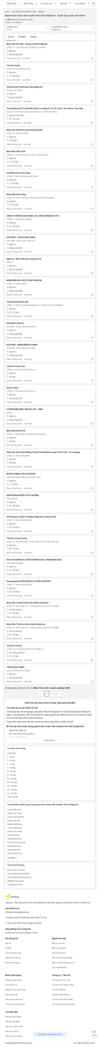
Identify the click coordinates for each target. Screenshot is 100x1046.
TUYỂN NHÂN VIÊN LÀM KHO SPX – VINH (25, 409)
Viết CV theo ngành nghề (62, 957)
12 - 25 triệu (13, 226)
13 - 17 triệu (13, 312)
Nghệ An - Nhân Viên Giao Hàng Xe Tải (24, 258)
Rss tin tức (90, 1043)
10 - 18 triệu (13, 570)
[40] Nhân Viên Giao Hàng (18, 172)
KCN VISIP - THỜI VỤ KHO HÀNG (21, 237)
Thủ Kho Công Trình (16, 366)
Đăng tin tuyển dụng (13, 980)
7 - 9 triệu (12, 484)
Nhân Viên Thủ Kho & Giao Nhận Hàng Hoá (26, 624)
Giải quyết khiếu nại (13, 957)
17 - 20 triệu (13, 75)
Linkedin (27, 932)
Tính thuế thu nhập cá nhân (63, 984)
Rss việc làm (79, 1043)
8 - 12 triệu (12, 204)
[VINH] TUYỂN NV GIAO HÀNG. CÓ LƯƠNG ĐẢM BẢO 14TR (33, 215)
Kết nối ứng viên (11, 994)
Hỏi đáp (8, 948)
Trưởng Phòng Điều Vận (17, 301)
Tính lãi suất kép (58, 989)
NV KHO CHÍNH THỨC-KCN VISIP (21, 473)
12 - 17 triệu (13, 548)
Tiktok (35, 932)
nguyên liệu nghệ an (17, 730)
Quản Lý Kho (12, 387)
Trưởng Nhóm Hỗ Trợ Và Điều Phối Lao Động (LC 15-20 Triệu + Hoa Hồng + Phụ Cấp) (45, 108)
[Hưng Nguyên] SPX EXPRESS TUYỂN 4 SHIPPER (29, 581)
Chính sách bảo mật (13, 952)
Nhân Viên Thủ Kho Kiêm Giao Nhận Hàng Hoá (27, 602)
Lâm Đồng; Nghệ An (16, 652)
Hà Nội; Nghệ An (14, 609)
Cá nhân (22, 36)
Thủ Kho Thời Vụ (14, 645)
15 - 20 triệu (13, 118)
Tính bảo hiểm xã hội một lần (63, 1004)
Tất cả (11, 36)
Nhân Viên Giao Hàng (16, 194)
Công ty (33, 36)
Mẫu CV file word (58, 952)
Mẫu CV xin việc (58, 943)
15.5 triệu (12, 140)
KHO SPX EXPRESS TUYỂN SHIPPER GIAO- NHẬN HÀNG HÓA (34, 559)
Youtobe (19, 932)
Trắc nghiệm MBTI (59, 967)
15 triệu (11, 376)
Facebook (9, 932)
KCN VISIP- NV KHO (15, 323)
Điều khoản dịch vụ (13, 962)
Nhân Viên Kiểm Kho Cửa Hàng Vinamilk (24, 130)
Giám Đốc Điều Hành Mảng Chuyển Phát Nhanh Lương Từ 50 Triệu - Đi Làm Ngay (43, 452)
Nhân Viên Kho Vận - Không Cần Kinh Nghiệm (27, 44)
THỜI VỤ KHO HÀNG (15, 667)
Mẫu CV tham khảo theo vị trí (63, 962)
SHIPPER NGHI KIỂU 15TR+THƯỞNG (23, 495)
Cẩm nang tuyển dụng (14, 999)
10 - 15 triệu (13, 613)
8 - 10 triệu (12, 656)
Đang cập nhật (14, 54)
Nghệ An (11, 50)
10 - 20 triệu (13, 591)
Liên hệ (8, 943)
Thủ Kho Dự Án (13, 65)
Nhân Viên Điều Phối (16, 151)
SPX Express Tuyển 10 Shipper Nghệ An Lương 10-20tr (31, 516)
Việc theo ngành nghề (14, 1026)
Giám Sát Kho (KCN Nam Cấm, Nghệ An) (24, 87)
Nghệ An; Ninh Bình (15, 115)
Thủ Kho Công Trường (17, 538)
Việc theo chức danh (13, 1016)
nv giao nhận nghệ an (17, 737)
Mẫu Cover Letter (59, 948)
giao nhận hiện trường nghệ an (21, 733)
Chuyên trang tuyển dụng (15, 989)
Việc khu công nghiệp (13, 1036)
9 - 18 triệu (12, 161)
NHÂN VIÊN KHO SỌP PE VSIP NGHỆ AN (24, 280)
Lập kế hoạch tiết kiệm (61, 994)
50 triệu (11, 462)
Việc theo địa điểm (12, 1021)
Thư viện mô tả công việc (15, 1004)
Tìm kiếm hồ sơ (11, 984)
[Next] (60, 693)
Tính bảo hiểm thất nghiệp (62, 999)
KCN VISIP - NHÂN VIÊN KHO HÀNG (22, 344)
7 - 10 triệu (12, 183)
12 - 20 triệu (13, 527)
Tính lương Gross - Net (61, 980)
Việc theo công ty (12, 1031)
